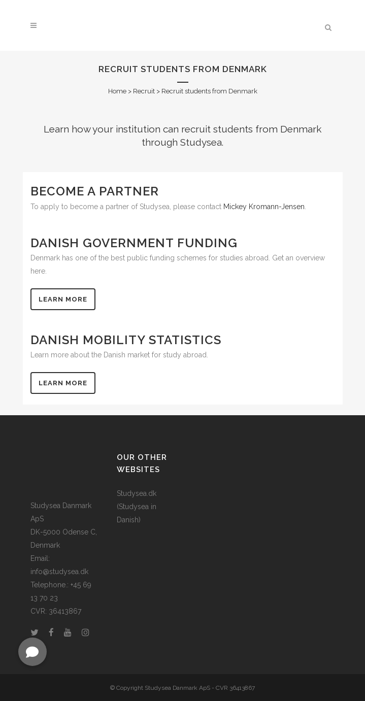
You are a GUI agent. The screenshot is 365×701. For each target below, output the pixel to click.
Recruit (144, 91)
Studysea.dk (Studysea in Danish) (136, 506)
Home (117, 91)
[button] (32, 652)
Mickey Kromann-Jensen (264, 207)
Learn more (63, 299)
